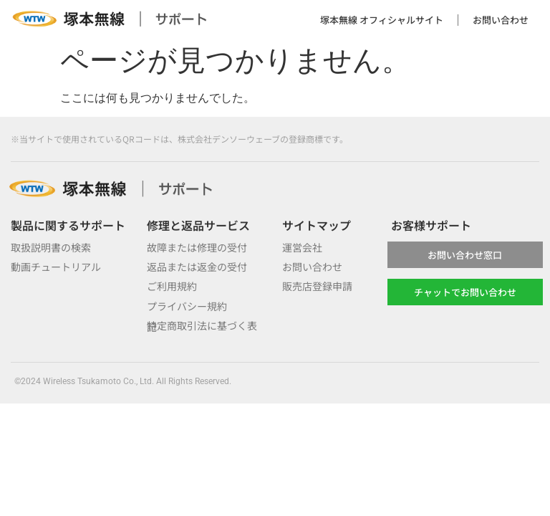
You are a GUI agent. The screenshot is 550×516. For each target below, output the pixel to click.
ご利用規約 (172, 286)
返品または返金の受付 (197, 266)
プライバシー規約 (187, 306)
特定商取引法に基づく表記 (202, 325)
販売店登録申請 (317, 286)
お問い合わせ (501, 20)
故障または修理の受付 (197, 247)
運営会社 (302, 247)
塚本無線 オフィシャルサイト (381, 20)
